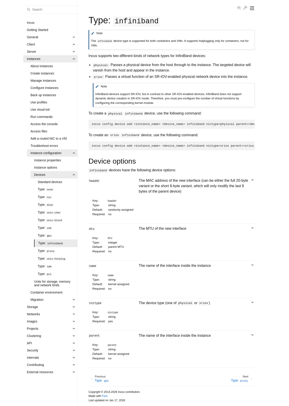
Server (31, 51)
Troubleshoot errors (44, 146)
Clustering (34, 336)
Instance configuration (45, 153)
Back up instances (43, 95)
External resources (40, 372)
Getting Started (37, 30)
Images (32, 321)
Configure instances (44, 88)
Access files (38, 131)
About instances (41, 66)
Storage (32, 307)
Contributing (35, 365)
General (32, 37)
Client (31, 44)
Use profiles (38, 102)
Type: (46, 189)
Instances (33, 59)
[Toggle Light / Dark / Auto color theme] (245, 8)
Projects (32, 328)
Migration (37, 299)
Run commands (41, 117)
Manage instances (43, 80)
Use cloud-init (40, 109)
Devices (39, 175)
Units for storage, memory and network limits (52, 283)
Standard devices (50, 182)
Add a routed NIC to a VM (48, 138)
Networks (33, 314)
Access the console (44, 124)
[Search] (50, 9)
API (29, 343)
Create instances (42, 73)
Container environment (46, 292)
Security (32, 350)
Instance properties (47, 160)
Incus (30, 22)
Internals (33, 357)
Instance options (45, 167)
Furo (104, 396)
